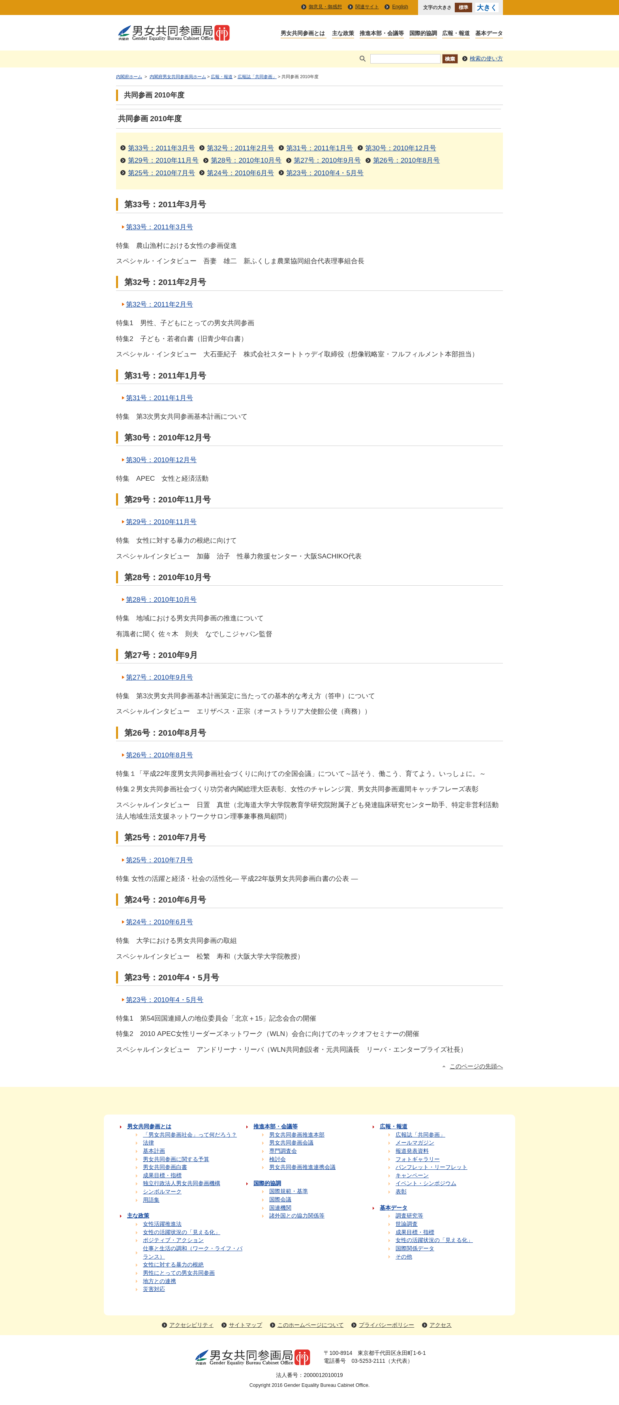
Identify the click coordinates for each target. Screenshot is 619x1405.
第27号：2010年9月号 (327, 160)
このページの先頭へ (476, 1066)
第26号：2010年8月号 (406, 160)
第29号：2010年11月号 (163, 160)
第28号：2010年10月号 (246, 160)
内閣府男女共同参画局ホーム (178, 76)
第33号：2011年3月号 (161, 148)
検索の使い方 (486, 59)
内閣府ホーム (129, 76)
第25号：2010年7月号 (161, 173)
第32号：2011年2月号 (240, 148)
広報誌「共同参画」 (257, 76)
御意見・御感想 (325, 6)
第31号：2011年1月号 (319, 148)
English (400, 6)
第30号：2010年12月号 (400, 148)
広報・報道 (222, 76)
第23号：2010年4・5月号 (325, 173)
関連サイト (367, 6)
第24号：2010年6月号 (240, 173)
